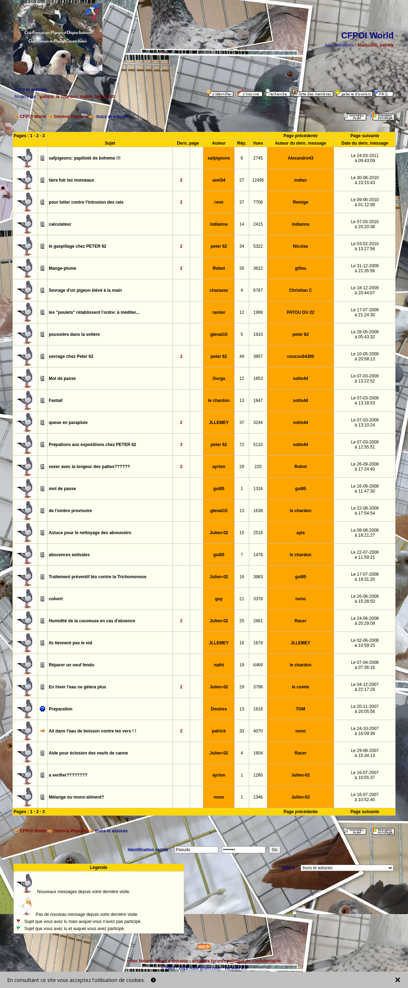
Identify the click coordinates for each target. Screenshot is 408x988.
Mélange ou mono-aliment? (76, 797)
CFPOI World (33, 116)
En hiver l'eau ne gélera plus (77, 686)
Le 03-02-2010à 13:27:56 (365, 246)
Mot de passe (62, 378)
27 (242, 180)
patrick (386, 45)
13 (242, 400)
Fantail (56, 400)
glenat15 (218, 334)
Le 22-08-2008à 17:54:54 (365, 511)
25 (242, 620)
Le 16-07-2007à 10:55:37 (365, 775)
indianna (218, 224)
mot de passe (62, 488)
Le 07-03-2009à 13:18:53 (365, 401)
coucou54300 (300, 356)
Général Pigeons (70, 116)
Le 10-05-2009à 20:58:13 (365, 356)
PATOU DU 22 (300, 312)
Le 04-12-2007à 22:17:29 (365, 687)
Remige (300, 202)
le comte (300, 686)
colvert (56, 598)
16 (242, 576)
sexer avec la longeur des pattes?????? (89, 466)
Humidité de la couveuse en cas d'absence (92, 620)
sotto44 (300, 378)
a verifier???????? (68, 775)
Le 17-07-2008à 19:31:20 (365, 577)
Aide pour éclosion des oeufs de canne (88, 753)
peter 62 (219, 246)
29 (242, 466)
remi (218, 202)
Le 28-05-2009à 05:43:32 (365, 334)
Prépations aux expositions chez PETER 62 (92, 444)
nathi (219, 664)
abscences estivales (69, 554)
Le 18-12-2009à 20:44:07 (365, 290)
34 (242, 246)
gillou (300, 268)
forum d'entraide (171, 961)
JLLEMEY (219, 422)
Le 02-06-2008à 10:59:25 (365, 643)
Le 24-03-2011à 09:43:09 (365, 158)
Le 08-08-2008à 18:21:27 (365, 533)
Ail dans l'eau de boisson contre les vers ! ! (92, 731)
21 (242, 598)
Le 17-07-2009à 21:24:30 (365, 312)
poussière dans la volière (74, 334)
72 (242, 444)
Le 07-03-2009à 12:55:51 (365, 445)
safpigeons (219, 158)
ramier (218, 312)
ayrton (218, 466)
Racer (300, 620)
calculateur (60, 224)
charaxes (219, 290)
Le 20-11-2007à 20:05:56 (365, 709)
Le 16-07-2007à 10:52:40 (365, 797)
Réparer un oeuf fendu (71, 664)
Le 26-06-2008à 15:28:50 (365, 599)
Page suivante (364, 135)
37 (242, 202)
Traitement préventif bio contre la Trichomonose (97, 576)
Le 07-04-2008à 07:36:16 (365, 665)
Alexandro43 (300, 158)
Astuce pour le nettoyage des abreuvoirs (90, 532)
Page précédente (301, 135)
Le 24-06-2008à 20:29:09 (365, 621)
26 (242, 268)
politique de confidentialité (254, 961)
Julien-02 (219, 532)
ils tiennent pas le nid (70, 642)
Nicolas (300, 246)
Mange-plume (62, 268)
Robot (219, 268)
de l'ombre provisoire (70, 510)
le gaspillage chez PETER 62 (77, 246)
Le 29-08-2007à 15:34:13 (365, 753)
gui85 (218, 488)
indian (86, 96)
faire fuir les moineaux (71, 180)
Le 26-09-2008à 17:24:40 (365, 467)
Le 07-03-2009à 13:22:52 (365, 378)
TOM (300, 709)
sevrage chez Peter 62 (71, 356)
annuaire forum (207, 961)
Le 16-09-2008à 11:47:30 (365, 489)
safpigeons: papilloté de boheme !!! (84, 158)
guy (218, 598)
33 (242, 731)
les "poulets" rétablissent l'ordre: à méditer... (94, 312)
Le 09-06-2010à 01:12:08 (365, 202)
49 (242, 356)
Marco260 (367, 45)
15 (242, 532)
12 (242, 312)
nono (300, 598)
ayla (300, 532)
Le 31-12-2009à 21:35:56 (365, 268)
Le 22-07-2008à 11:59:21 (365, 555)
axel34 (218, 180)
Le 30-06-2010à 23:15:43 (365, 180)
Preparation (61, 709)
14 (242, 224)
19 (242, 664)
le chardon (67, 96)
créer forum (139, 961)
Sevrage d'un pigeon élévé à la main (85, 290)
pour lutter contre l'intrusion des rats (86, 202)
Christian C (300, 290)
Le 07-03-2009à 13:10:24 (365, 423)
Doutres (219, 709)
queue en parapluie (68, 422)
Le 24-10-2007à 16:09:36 (365, 731)
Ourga (219, 378)
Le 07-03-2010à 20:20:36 (365, 224)
